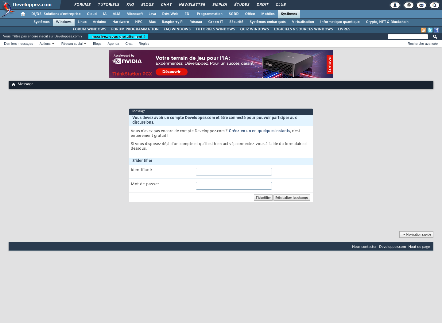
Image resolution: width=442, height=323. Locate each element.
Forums (82, 4)
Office (250, 14)
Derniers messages (18, 43)
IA (105, 14)
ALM (116, 14)
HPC (138, 22)
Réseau (195, 22)
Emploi (219, 4)
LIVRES (344, 29)
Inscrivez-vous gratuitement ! (118, 36)
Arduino (99, 22)
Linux (82, 22)
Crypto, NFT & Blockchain (387, 22)
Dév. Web (170, 14)
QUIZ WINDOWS (254, 29)
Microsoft (134, 14)
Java (152, 14)
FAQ (130, 4)
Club (280, 4)
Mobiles (268, 14)
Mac (152, 22)
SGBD (234, 14)
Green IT (215, 22)
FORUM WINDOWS (89, 29)
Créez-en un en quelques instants (259, 131)
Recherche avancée (423, 43)
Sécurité (236, 22)
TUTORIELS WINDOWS (215, 29)
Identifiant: (141, 170)
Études (241, 4)
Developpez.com (392, 246)
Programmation (210, 14)
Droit (262, 4)
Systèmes (289, 14)
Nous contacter (364, 246)
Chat (166, 4)
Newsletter (191, 4)
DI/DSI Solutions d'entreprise (56, 14)
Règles (144, 43)
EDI (187, 14)
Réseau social (72, 43)
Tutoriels (108, 4)
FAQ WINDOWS (177, 29)
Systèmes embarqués (268, 22)
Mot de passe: (145, 184)
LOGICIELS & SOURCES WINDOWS (303, 29)
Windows (64, 22)
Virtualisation (303, 22)
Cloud (92, 14)
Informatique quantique (340, 22)
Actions (45, 43)
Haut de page (419, 246)
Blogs (147, 4)
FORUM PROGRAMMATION (135, 29)
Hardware (120, 22)
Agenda (113, 43)
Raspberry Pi (172, 22)
